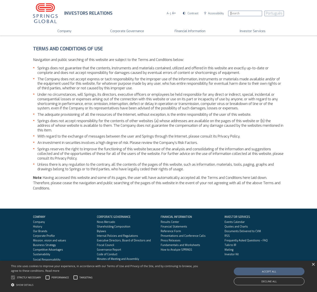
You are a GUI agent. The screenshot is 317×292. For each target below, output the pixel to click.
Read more (52, 271)
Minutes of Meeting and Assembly (118, 259)
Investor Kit (232, 254)
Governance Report (109, 250)
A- (168, 13)
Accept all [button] (269, 271)
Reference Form (171, 231)
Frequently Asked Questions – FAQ (246, 240)
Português (274, 13)
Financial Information (190, 31)
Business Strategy (44, 245)
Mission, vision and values (49, 240)
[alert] (158, 276)
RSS (227, 236)
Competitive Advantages (48, 250)
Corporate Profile (44, 236)
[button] (107, 284)
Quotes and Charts (236, 226)
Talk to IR (230, 245)
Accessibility (214, 13)
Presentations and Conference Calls (183, 236)
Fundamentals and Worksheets (180, 245)
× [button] (313, 264)
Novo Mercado (106, 222)
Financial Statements (174, 226)
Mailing (229, 250)
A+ (174, 13)
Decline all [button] (269, 281)
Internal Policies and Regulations (117, 236)
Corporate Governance (127, 31)
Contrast (190, 13)
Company (64, 31)
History (37, 226)
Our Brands (40, 231)
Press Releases (171, 240)
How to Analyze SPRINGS (176, 250)
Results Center (170, 222)
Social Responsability (46, 259)
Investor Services (252, 31)
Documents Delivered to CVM (243, 231)
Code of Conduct (107, 254)
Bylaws (101, 231)
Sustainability (41, 254)
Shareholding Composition (113, 226)
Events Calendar (235, 222)
